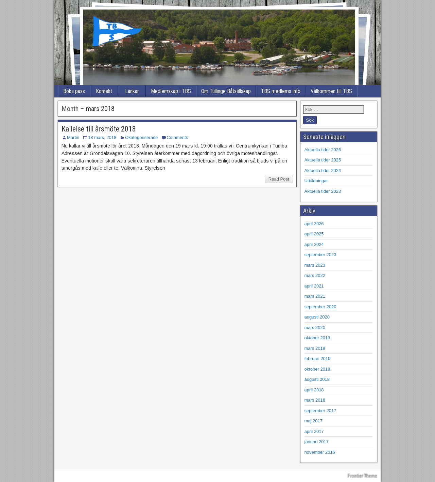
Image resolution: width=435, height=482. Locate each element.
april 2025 (314, 233)
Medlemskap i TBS (171, 91)
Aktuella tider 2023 (322, 191)
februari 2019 (317, 358)
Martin (73, 137)
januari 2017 (316, 441)
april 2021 (314, 286)
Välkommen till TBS (331, 91)
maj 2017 (313, 420)
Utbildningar (316, 180)
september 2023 (320, 254)
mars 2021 (314, 296)
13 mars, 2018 (102, 137)
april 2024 (314, 244)
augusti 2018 (317, 379)
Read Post (278, 179)
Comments (177, 137)
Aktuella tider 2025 (322, 159)
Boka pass (74, 91)
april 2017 (314, 431)
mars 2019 (314, 348)
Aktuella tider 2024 (322, 170)
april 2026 (314, 223)
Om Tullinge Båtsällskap (226, 91)
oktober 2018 (317, 369)
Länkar (132, 91)
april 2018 (314, 389)
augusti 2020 (317, 317)
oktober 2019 (317, 337)
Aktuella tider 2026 (322, 149)
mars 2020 (314, 327)
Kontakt (104, 91)
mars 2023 (314, 265)
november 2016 (319, 452)
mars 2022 (314, 275)
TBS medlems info (280, 91)
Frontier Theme (362, 476)
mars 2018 (314, 400)
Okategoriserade (141, 137)
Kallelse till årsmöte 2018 (99, 129)
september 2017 (320, 410)
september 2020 (320, 306)
